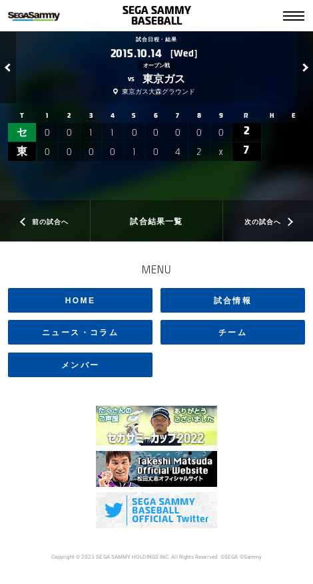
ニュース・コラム (80, 332)
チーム (232, 332)
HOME (80, 300)
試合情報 (233, 300)
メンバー (80, 365)
